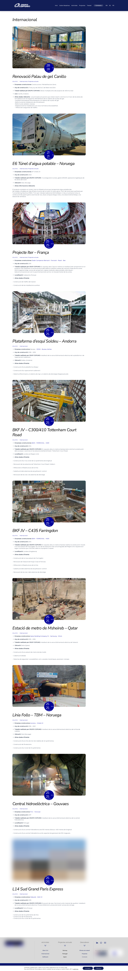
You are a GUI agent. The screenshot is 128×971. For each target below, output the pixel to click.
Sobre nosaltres (64, 5)
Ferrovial (54, 260)
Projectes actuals (33, 81)
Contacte (99, 5)
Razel (60, 260)
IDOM (38, 349)
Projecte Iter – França (30, 252)
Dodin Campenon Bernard (40, 260)
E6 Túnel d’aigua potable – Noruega (43, 163)
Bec (64, 260)
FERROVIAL (40, 443)
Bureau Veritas (47, 349)
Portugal (64, 953)
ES (110, 5)
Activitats (74, 5)
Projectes (82, 5)
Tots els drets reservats (81, 966)
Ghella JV (40, 723)
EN (106, 5)
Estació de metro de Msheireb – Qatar (45, 628)
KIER (47, 443)
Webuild (33, 897)
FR (113, 5)
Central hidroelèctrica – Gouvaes (40, 804)
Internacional (24, 81)
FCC (31, 812)
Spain (65, 957)
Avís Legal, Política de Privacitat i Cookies (44, 968)
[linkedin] (97, 943)
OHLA (60, 636)
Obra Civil (45, 950)
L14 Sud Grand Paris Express (37, 889)
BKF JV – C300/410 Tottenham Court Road (44, 432)
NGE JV (39, 897)
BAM (33, 443)
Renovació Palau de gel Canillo (39, 76)
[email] (105, 943)
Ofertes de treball (84, 950)
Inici (56, 5)
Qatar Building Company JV (39, 636)
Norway (65, 950)
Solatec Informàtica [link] (90, 968)
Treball (89, 5)
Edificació (45, 957)
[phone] (101, 943)
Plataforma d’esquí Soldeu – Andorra (44, 341)
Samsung (53, 636)
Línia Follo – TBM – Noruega (36, 715)
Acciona (33, 723)
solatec (15, 81)
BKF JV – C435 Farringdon (35, 530)
